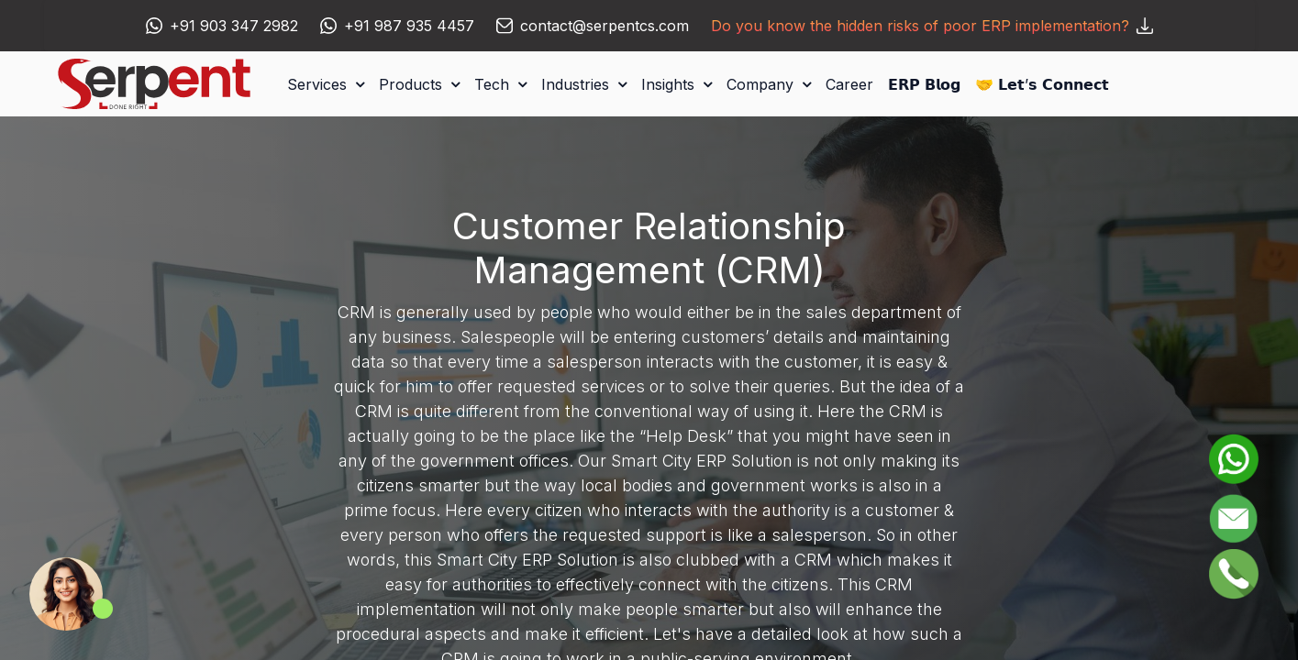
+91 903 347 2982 (234, 25)
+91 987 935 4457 (409, 25)
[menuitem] (849, 84)
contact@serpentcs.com (604, 25)
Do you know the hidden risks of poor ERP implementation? (932, 25)
